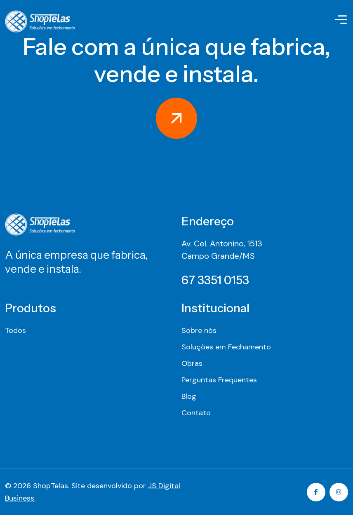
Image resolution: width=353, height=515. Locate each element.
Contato (196, 413)
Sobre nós (199, 330)
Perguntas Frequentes (219, 380)
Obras (191, 363)
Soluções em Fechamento (226, 347)
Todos (15, 330)
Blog (188, 396)
